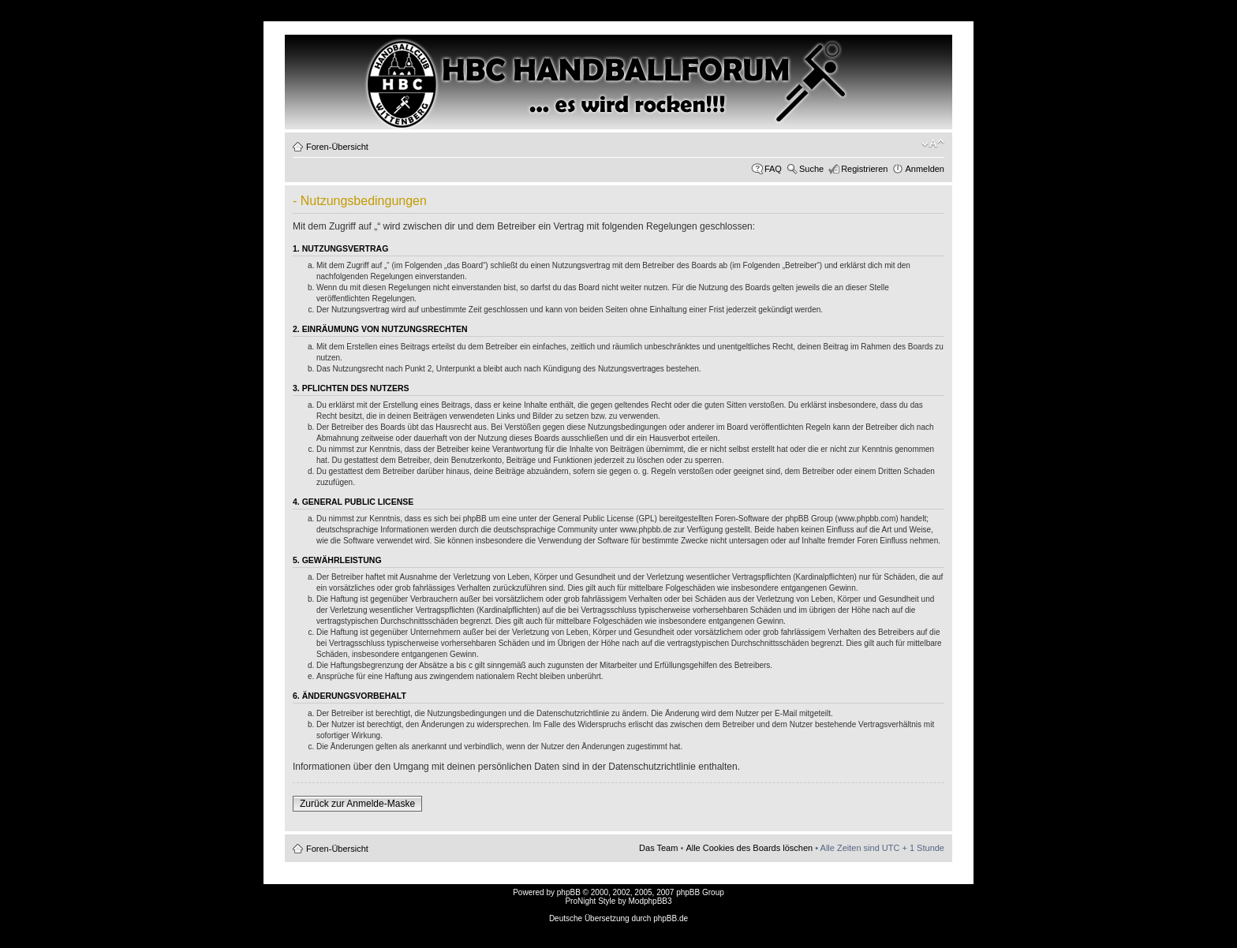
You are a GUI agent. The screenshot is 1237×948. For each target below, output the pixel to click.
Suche (811, 169)
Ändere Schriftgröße (932, 143)
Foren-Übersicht (337, 146)
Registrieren (864, 169)
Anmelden (924, 169)
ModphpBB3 (650, 901)
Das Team (658, 848)
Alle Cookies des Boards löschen (749, 848)
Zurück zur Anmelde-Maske (357, 803)
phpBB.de (670, 918)
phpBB (569, 892)
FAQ (773, 169)
